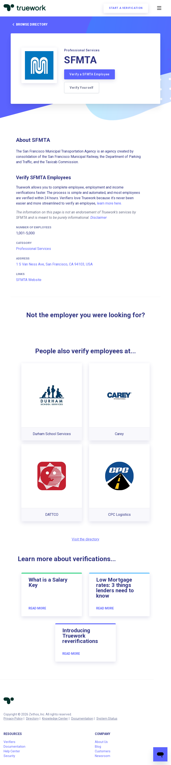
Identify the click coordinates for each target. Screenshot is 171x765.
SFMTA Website (28, 280)
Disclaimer (98, 217)
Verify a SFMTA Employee (89, 74)
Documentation (82, 718)
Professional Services (33, 249)
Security (9, 756)
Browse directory (29, 24)
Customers (102, 751)
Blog (98, 746)
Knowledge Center (55, 718)
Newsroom (102, 756)
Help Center (12, 751)
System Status (106, 718)
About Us (101, 742)
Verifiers (9, 742)
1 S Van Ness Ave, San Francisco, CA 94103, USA (54, 264)
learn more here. (109, 203)
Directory (32, 718)
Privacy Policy (13, 718)
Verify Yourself (82, 87)
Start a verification (126, 8)
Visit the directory (85, 539)
